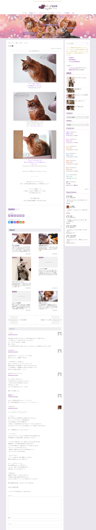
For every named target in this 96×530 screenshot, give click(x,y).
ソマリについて (61, 527)
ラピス (18, 209)
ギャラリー (76, 527)
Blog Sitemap (72, 59)
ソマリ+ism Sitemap (74, 61)
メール (9, 497)
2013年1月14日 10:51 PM (13, 325)
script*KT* (87, 189)
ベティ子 (10, 324)
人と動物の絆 (82, 527)
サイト (9, 504)
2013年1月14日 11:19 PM (13, 349)
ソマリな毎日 (12, 209)
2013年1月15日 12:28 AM (13, 370)
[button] (87, 43)
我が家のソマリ (53, 527)
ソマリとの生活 (69, 527)
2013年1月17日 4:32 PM (12, 382)
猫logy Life (72, 69)
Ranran (10, 368)
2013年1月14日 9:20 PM (12, 308)
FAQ (88, 527)
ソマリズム (46, 527)
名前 (9, 491)
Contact (71, 57)
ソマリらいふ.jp (73, 67)
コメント (10, 469)
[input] (77, 43)
